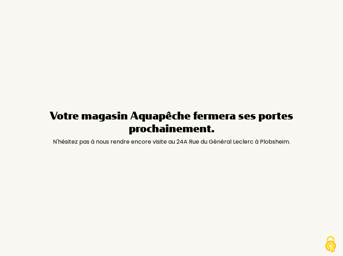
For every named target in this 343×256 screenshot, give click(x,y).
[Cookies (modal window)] (330, 244)
